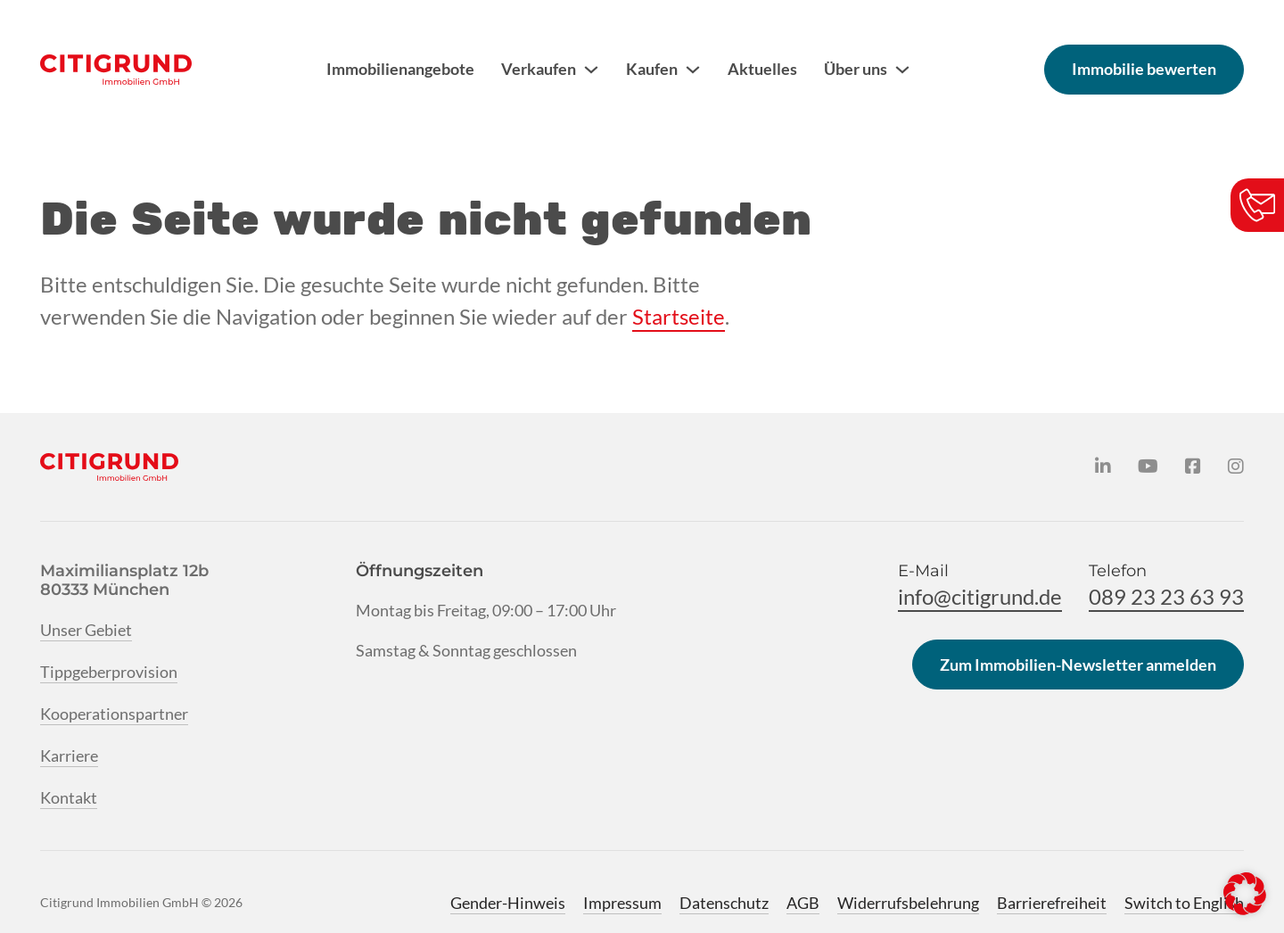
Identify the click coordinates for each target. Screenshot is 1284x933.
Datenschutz (724, 902)
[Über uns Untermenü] (902, 70)
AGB (802, 902)
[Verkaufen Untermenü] (591, 70)
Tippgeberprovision (108, 671)
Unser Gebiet (86, 630)
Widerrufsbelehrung (908, 902)
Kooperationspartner (114, 713)
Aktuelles (762, 68)
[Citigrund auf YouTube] (1148, 466)
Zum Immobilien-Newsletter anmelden (1078, 664)
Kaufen (652, 68)
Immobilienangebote (400, 68)
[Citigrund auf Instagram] (1236, 466)
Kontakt (68, 797)
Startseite (678, 316)
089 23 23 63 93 (1166, 596)
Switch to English (1184, 902)
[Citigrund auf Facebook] (1193, 466)
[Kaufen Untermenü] (693, 70)
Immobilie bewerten (1144, 68)
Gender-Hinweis (507, 902)
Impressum (622, 902)
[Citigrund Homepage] (116, 69)
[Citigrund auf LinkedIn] (1103, 466)
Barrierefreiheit (1052, 902)
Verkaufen (538, 68)
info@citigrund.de (980, 596)
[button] (1245, 894)
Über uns (855, 68)
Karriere (69, 755)
